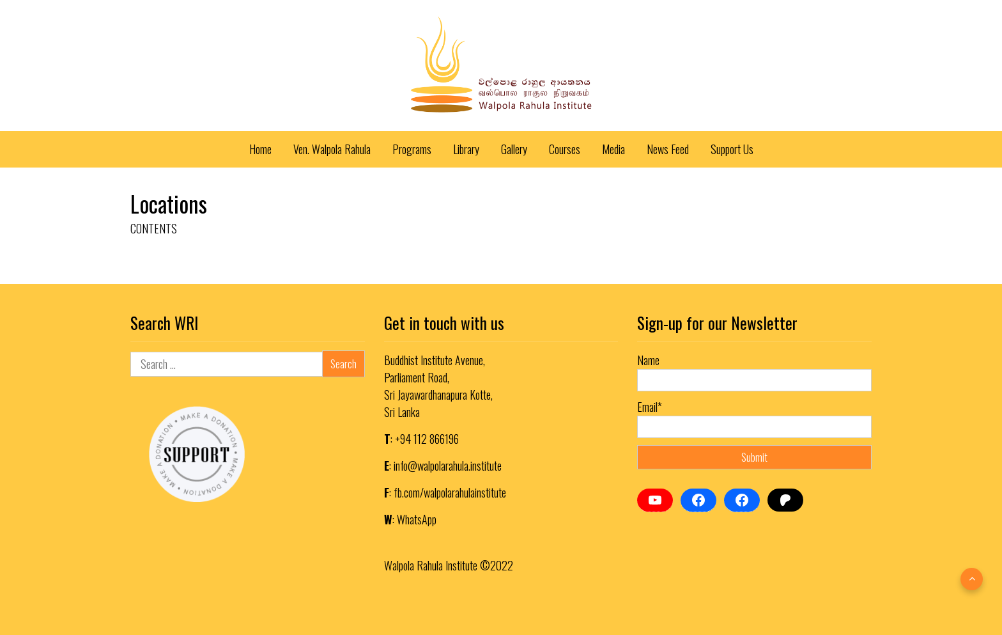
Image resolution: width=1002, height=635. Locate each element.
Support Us (732, 149)
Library (466, 149)
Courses (564, 149)
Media (613, 149)
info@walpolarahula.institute (448, 465)
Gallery (514, 149)
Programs (411, 149)
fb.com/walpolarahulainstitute (450, 492)
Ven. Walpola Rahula (332, 149)
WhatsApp (416, 519)
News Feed (668, 149)
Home (260, 149)
